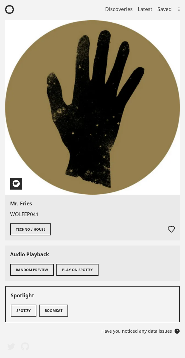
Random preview (32, 269)
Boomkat (53, 310)
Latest (145, 9)
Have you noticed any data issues (140, 331)
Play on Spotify (77, 269)
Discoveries (119, 9)
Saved (164, 9)
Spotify (23, 310)
